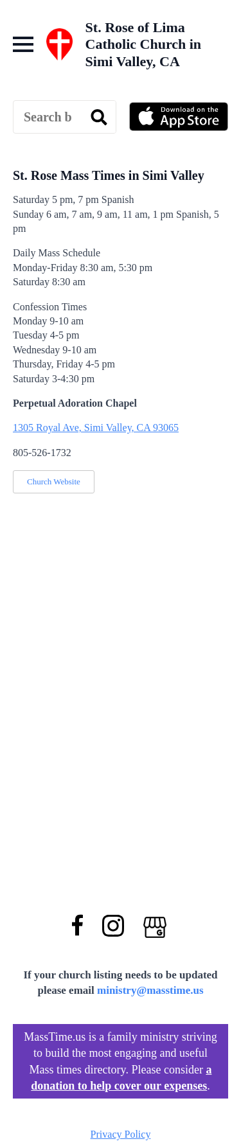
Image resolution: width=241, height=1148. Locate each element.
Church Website (53, 481)
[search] (99, 117)
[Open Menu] (23, 44)
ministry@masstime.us (150, 990)
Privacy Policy (121, 1134)
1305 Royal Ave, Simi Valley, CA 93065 (96, 427)
